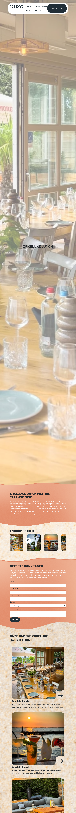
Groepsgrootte (15, 595)
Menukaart (39, 10)
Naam (12, 581)
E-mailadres (14, 588)
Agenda (28, 10)
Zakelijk (28, 7)
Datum (12, 602)
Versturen (14, 620)
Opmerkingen (15, 609)
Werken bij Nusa (57, 8)
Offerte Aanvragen (42, 7)
